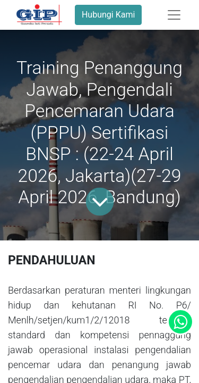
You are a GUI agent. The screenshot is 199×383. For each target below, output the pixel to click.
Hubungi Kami (108, 15)
